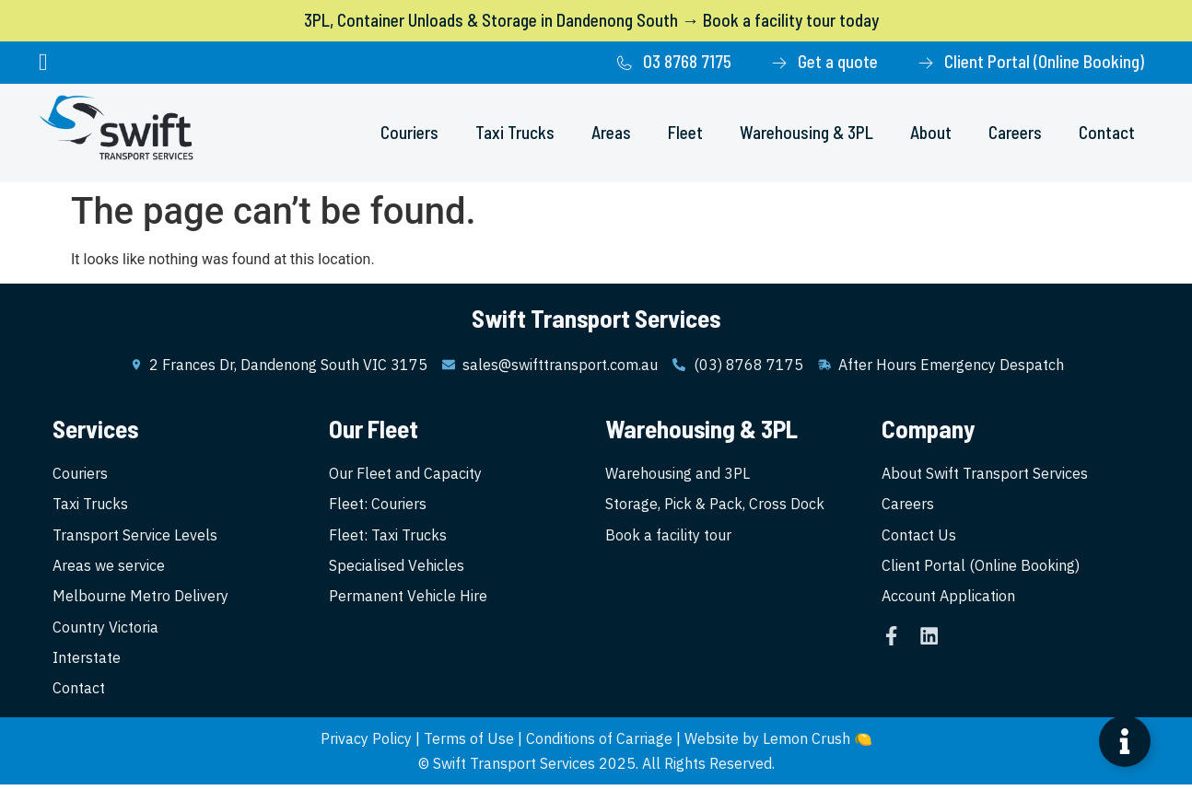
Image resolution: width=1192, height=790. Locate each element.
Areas (611, 132)
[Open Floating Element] (1125, 741)
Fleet (685, 132)
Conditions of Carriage (599, 744)
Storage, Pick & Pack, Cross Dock (714, 505)
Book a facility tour (668, 537)
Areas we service (109, 568)
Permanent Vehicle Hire (408, 599)
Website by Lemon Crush (767, 744)
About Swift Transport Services (985, 474)
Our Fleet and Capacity (405, 474)
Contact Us (919, 537)
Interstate (87, 662)
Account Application (948, 599)
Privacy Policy (366, 744)
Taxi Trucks (515, 132)
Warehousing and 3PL (677, 474)
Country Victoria (105, 631)
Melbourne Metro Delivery (140, 599)
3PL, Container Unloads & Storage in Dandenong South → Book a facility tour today (591, 19)
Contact (1107, 132)
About (931, 132)
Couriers (409, 132)
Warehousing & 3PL (806, 132)
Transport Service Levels (135, 537)
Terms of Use (469, 744)
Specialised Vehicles (396, 568)
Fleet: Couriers (378, 505)
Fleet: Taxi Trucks (388, 537)
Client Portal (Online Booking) (981, 568)
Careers (1015, 132)
